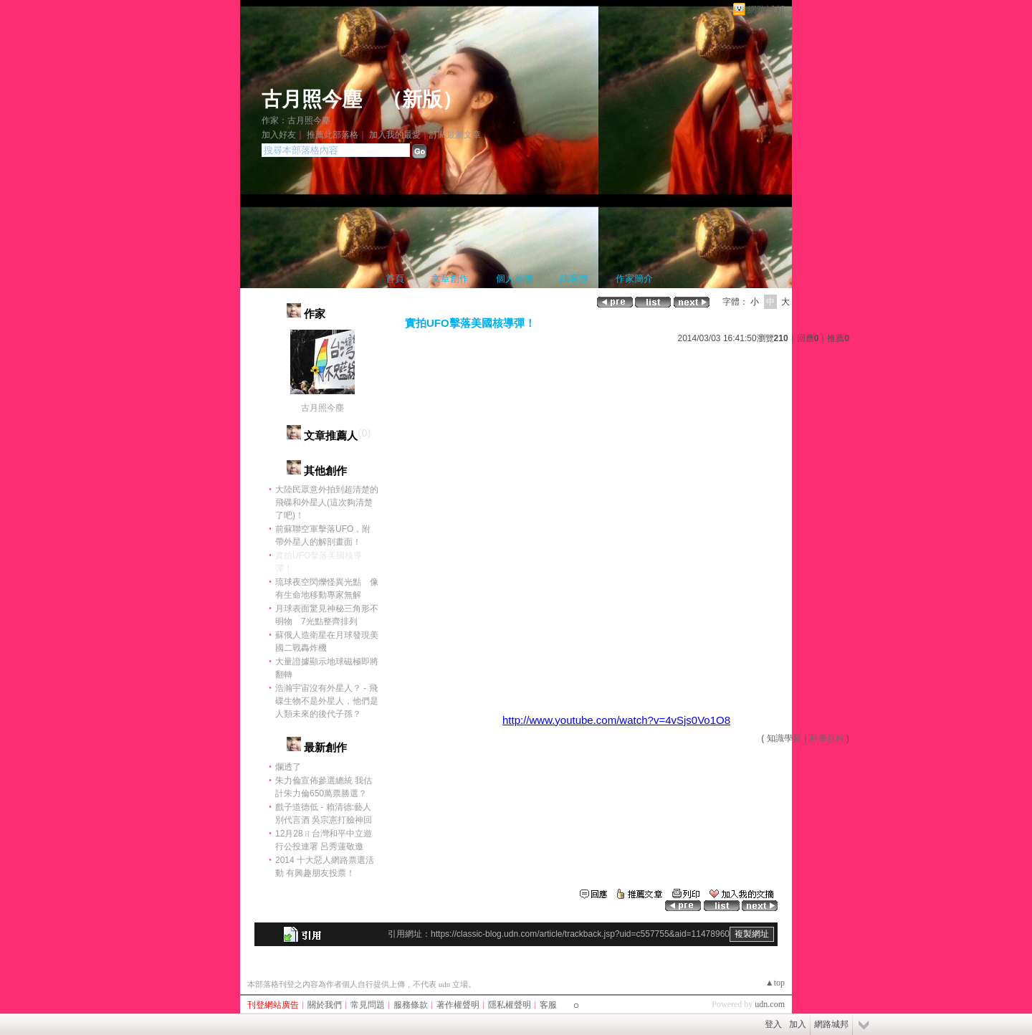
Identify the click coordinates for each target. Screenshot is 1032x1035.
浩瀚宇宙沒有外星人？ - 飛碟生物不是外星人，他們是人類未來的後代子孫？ (326, 701)
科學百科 (827, 738)
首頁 (395, 278)
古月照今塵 (312, 99)
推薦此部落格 (332, 135)
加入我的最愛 (395, 135)
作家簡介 (634, 278)
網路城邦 (766, 9)
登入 (773, 1024)
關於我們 (324, 1005)
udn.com (770, 1004)
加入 (797, 1024)
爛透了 (288, 767)
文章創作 (450, 278)
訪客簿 (574, 278)
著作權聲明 (457, 1005)
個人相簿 (514, 278)
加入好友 (279, 135)
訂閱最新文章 (455, 135)
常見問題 (367, 1005)
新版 (422, 99)
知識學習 (784, 738)
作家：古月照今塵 (296, 120)
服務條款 (410, 1005)
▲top (775, 983)
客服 (548, 1005)
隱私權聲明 (509, 1005)
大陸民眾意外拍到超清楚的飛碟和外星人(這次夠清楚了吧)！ (326, 502)
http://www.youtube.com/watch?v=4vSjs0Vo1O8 (616, 720)
